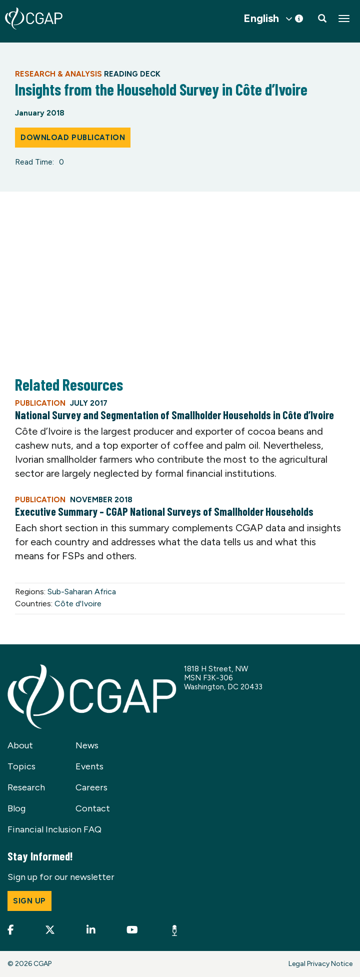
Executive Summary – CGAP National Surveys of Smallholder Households (164, 511)
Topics (22, 766)
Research (26, 787)
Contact (93, 808)
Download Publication (72, 137)
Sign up (29, 900)
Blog (17, 808)
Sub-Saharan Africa (82, 591)
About (20, 745)
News (87, 745)
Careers (92, 787)
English (261, 18)
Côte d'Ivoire (78, 603)
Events (90, 766)
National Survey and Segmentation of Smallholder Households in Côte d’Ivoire (174, 414)
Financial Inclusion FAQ (55, 829)
